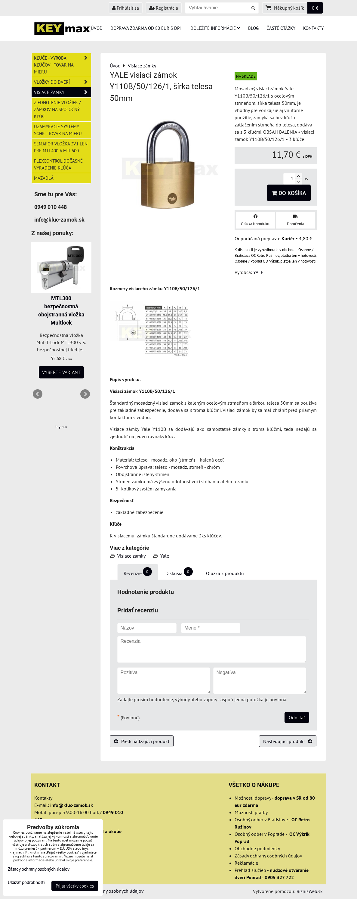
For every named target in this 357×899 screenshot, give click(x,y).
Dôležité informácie (215, 28)
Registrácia (163, 8)
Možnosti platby (251, 812)
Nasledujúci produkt (287, 741)
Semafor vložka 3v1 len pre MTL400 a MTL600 (61, 147)
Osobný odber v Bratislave (261, 820)
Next (85, 394)
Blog (253, 28)
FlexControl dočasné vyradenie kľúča (58, 164)
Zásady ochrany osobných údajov (268, 856)
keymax (61, 426)
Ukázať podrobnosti (26, 882)
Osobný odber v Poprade (260, 834)
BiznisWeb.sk (310, 891)
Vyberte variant (61, 372)
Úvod (97, 28)
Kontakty (313, 28)
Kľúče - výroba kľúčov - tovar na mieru (62, 65)
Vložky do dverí (62, 82)
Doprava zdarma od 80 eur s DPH (146, 28)
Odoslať (297, 717)
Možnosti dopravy (253, 798)
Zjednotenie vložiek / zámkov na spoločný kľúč (57, 109)
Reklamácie (246, 863)
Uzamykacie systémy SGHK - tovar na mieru (58, 129)
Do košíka (289, 193)
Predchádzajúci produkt (141, 741)
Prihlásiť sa (125, 8)
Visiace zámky (131, 556)
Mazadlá (44, 178)
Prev (37, 394)
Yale (164, 556)
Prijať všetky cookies (75, 886)
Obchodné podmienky (257, 848)
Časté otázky (280, 28)
